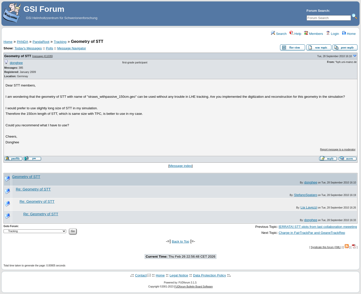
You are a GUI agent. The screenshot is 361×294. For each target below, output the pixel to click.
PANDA (22, 42)
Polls (49, 48)
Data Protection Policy (209, 275)
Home (349, 34)
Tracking (60, 42)
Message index (180, 166)
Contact (141, 275)
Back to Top (180, 241)
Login (332, 34)
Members (313, 34)
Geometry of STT (17, 56)
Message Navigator (71, 48)
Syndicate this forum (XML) (326, 247)
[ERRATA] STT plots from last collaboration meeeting (318, 227)
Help (295, 34)
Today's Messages (28, 48)
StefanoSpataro (305, 195)
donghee (16, 63)
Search (279, 34)
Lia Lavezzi (309, 207)
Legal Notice (178, 275)
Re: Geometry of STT (33, 189)
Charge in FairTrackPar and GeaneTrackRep (312, 233)
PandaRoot (41, 42)
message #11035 (42, 56)
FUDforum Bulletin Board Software (193, 286)
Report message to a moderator (337, 149)
